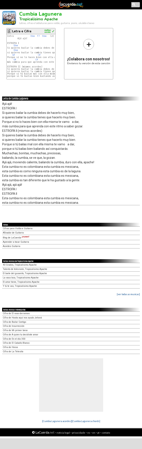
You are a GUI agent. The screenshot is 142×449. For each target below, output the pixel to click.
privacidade (78, 432)
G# (13, 55)
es (88, 432)
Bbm (33, 36)
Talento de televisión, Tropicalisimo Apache (25, 269)
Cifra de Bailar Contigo (14, 322)
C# (39, 55)
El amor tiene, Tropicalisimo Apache (21, 282)
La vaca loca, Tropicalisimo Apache (21, 277)
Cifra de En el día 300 (14, 338)
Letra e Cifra (21, 31)
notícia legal (63, 432)
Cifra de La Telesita (13, 351)
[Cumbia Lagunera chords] (86, 421)
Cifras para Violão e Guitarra (17, 228)
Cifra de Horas (10, 347)
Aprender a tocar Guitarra (16, 242)
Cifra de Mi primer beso (15, 330)
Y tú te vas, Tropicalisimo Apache (20, 286)
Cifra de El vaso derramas (16, 313)
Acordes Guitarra (11, 246)
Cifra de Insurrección (13, 326)
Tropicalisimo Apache (38, 19)
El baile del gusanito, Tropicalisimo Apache (25, 273)
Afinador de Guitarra (13, 232)
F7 (38, 36)
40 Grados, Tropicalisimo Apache (20, 264)
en (93, 432)
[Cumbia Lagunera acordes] (57, 421)
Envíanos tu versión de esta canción (88, 51)
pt (98, 432)
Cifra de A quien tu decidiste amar (20, 334)
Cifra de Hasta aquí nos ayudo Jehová (22, 317)
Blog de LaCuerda (16, 237)
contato (106, 432)
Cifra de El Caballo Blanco (16, 343)
